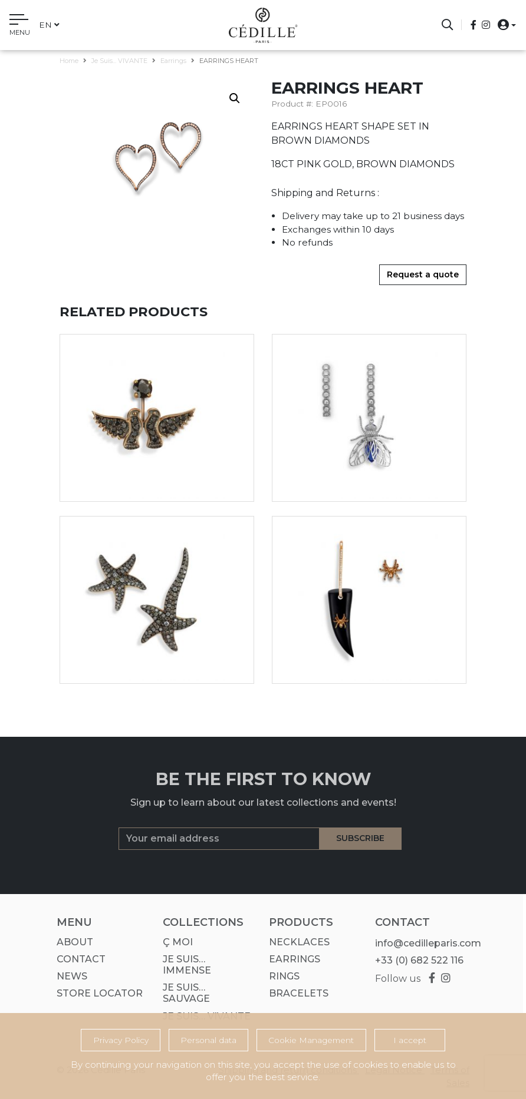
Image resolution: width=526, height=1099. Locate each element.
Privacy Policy (121, 1040)
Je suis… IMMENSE (183, 965)
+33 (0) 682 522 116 (416, 960)
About (71, 942)
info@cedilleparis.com (425, 943)
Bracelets (295, 993)
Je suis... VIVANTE (119, 61)
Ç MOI (174, 942)
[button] (503, 24)
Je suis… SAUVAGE (182, 993)
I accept (409, 1040)
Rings (280, 976)
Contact (77, 959)
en (49, 24)
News (68, 976)
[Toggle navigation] (19, 26)
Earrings (173, 61)
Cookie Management (311, 1040)
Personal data (208, 1040)
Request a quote (423, 274)
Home (69, 61)
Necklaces (295, 942)
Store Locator (96, 993)
